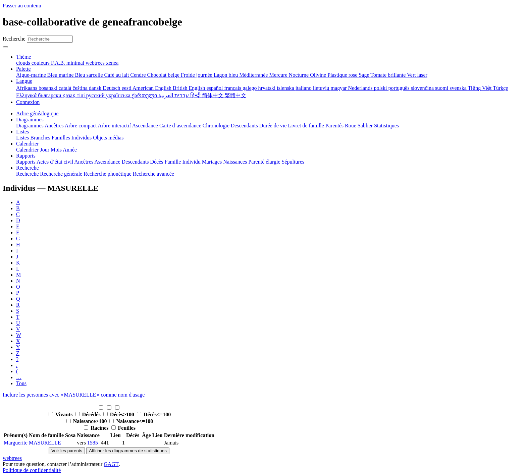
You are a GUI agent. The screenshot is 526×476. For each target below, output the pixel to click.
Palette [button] (23, 69)
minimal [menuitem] (76, 63)
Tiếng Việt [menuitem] (480, 88)
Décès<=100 (154, 414)
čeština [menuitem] (80, 88)
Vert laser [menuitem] (417, 75)
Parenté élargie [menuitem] (264, 162)
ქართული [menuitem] (145, 95)
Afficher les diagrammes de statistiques (128, 450)
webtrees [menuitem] (96, 63)
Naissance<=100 (131, 421)
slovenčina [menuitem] (423, 88)
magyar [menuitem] (339, 88)
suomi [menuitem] (442, 88)
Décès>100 (119, 414)
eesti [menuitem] (127, 88)
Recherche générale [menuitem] (62, 174)
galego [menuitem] (250, 88)
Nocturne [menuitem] (299, 75)
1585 (92, 442)
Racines (97, 428)
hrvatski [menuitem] (267, 88)
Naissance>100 (87, 421)
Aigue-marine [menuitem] (31, 75)
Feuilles (123, 428)
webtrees (12, 458)
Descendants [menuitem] (245, 125)
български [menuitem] (50, 95)
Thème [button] (23, 57)
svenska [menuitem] (459, 88)
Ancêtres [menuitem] (55, 125)
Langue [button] (24, 81)
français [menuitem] (233, 88)
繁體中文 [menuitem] (235, 95)
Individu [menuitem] (192, 162)
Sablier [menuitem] (366, 125)
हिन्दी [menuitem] (196, 95)
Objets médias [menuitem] (108, 137)
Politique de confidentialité (32, 470)
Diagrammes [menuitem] (30, 125)
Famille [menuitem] (173, 162)
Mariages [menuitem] (212, 162)
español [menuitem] (215, 88)
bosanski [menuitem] (49, 88)
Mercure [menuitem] (278, 75)
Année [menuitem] (70, 150)
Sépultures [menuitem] (292, 162)
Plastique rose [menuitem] (343, 75)
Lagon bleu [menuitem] (226, 75)
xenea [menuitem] (112, 63)
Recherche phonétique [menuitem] (108, 174)
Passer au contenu (22, 5)
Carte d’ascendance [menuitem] (181, 125)
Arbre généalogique (37, 113)
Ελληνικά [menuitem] (27, 95)
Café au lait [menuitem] (117, 75)
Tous (21, 383)
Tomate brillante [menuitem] (388, 75)
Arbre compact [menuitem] (81, 125)
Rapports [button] (26, 156)
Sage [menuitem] (364, 75)
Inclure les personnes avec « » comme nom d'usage (74, 395)
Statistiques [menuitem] (386, 125)
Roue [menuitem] (351, 125)
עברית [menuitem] (181, 95)
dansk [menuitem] (96, 88)
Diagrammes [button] (30, 119)
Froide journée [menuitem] (197, 75)
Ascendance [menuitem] (145, 125)
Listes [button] (22, 131)
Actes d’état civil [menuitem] (55, 162)
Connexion (28, 102)
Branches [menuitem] (41, 137)
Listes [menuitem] (23, 137)
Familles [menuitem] (61, 137)
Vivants (61, 414)
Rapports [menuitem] (26, 162)
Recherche (14, 39)
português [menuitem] (399, 88)
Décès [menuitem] (157, 162)
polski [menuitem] (381, 88)
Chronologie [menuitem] (217, 125)
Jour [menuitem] (45, 150)
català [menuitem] (65, 88)
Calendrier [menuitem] (28, 150)
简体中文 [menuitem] (213, 95)
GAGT (111, 464)
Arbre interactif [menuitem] (115, 125)
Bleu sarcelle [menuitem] (89, 75)
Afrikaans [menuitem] (27, 88)
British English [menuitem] (189, 88)
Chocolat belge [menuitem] (164, 75)
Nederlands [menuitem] (361, 88)
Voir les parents (66, 450)
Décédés (88, 414)
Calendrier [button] (27, 143)
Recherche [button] (27, 168)
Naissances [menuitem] (235, 162)
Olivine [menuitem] (318, 75)
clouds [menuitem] (24, 63)
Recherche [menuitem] (28, 174)
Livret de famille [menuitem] (306, 125)
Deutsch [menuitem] (112, 88)
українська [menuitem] (119, 95)
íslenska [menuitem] (286, 88)
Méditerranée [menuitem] (254, 75)
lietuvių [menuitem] (322, 88)
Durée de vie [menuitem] (273, 125)
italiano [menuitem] (304, 88)
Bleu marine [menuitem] (61, 75)
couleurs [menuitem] (41, 63)
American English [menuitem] (153, 88)
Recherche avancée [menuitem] (153, 174)
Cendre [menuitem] (138, 75)
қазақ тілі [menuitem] (74, 95)
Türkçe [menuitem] (500, 88)
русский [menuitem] (96, 95)
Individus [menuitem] (82, 137)
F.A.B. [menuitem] (58, 63)
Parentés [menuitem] (335, 125)
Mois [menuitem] (57, 150)
